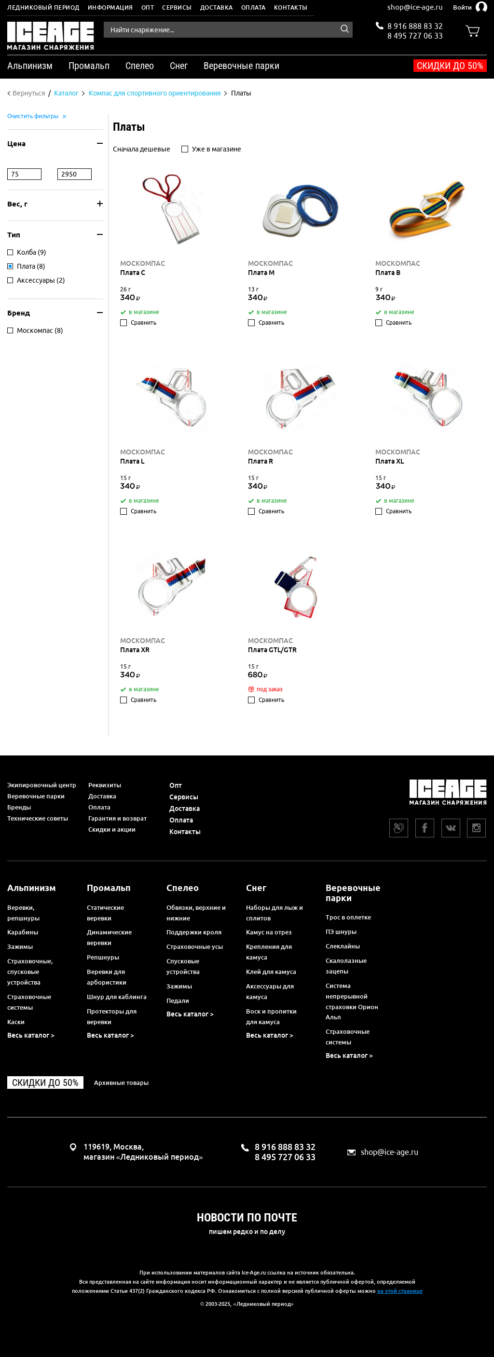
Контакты (291, 7)
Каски (16, 1021)
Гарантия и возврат (117, 818)
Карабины (22, 932)
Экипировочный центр (41, 784)
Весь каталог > (31, 1035)
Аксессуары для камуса (270, 991)
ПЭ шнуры (341, 931)
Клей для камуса (271, 971)
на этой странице (400, 1291)
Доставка (216, 7)
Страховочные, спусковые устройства (30, 972)
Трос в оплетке (348, 917)
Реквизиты (104, 784)
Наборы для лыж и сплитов (274, 912)
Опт (147, 7)
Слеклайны (343, 946)
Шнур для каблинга (117, 996)
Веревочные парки (36, 796)
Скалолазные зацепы (346, 965)
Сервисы (177, 7)
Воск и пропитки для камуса (271, 1016)
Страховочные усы (194, 946)
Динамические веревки (109, 937)
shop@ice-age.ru (415, 7)
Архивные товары (121, 1082)
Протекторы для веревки (112, 1016)
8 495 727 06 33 (415, 34)
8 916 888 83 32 (415, 26)
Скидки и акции (112, 829)
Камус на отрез (269, 932)
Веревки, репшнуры (23, 912)
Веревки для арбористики (106, 977)
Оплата (253, 7)
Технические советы (37, 818)
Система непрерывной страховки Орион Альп (352, 1001)
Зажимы (20, 946)
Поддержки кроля (193, 932)
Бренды (19, 807)
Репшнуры (103, 957)
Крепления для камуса (269, 951)
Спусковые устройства (183, 966)
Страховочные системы (29, 1002)
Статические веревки (105, 912)
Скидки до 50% (450, 65)
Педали (177, 1000)
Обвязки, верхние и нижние (196, 912)
